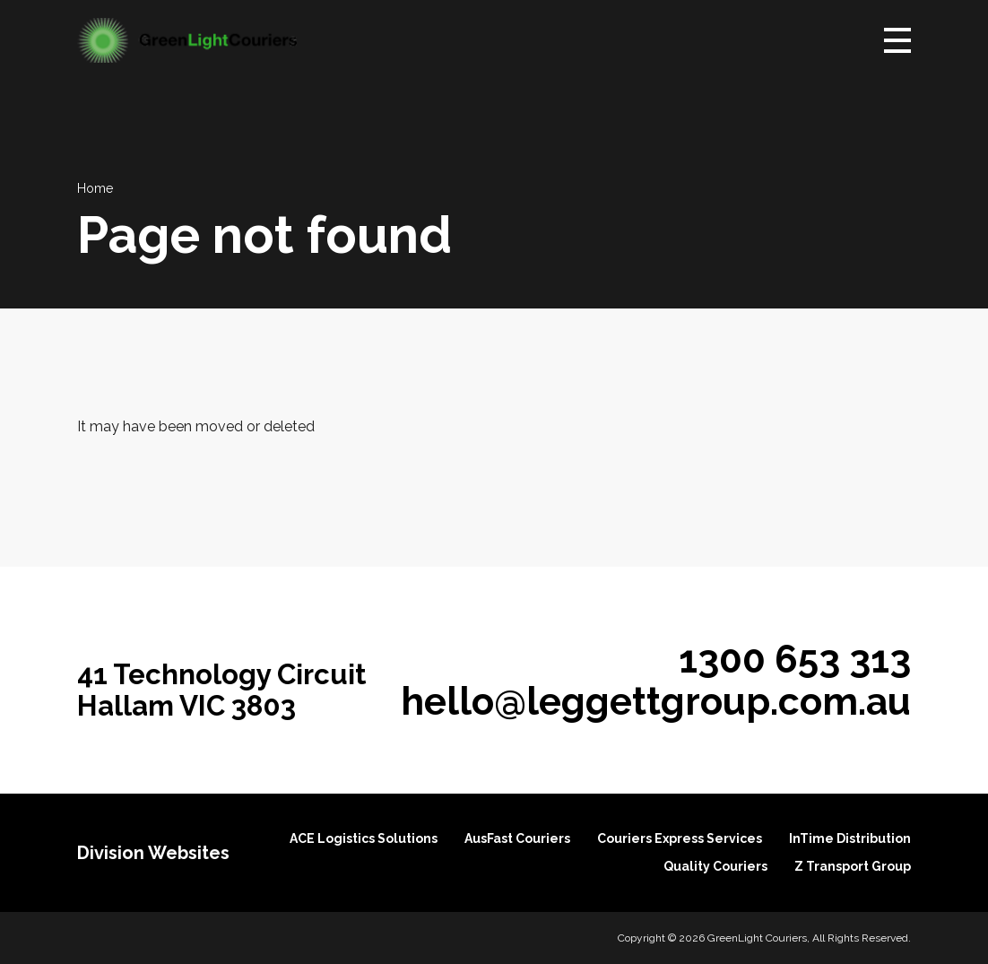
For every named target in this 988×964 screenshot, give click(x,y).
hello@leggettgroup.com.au (656, 701)
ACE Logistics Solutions (364, 838)
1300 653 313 (795, 659)
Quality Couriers (715, 866)
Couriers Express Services (679, 838)
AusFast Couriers (517, 838)
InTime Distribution (850, 838)
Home (95, 188)
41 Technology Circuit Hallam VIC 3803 (222, 690)
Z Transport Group (852, 866)
